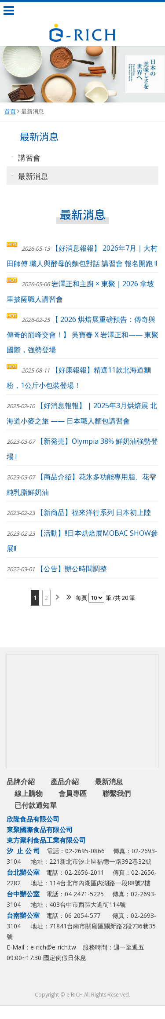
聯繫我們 (117, 793)
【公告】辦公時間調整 (57, 568)
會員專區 (73, 793)
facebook (66, 979)
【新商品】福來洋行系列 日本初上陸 (79, 512)
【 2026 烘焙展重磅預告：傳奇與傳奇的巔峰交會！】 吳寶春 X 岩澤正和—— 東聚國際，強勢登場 (82, 334)
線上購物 (29, 793)
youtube (101, 979)
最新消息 (32, 111)
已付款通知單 (36, 805)
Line (84, 979)
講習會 (29, 157)
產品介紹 (65, 781)
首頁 (10, 111)
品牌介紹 (21, 781)
